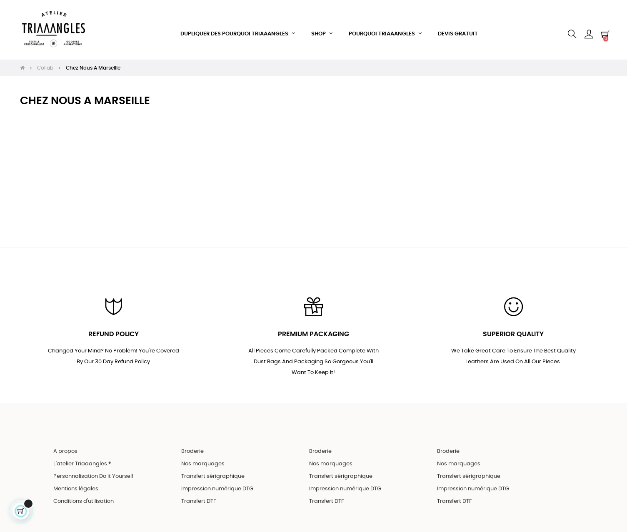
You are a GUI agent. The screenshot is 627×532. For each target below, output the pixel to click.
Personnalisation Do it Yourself (93, 468)
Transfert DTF (198, 493)
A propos (65, 443)
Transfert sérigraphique (213, 468)
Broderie (192, 443)
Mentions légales (75, 480)
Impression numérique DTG (217, 480)
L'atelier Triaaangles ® (82, 455)
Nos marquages (203, 455)
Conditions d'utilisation (83, 493)
